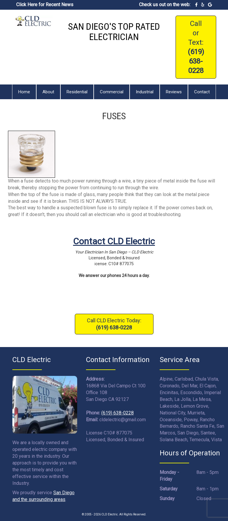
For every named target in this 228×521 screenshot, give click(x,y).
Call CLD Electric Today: (114, 324)
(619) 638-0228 (117, 413)
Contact (202, 91)
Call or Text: (196, 47)
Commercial (111, 91)
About (48, 91)
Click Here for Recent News (44, 4)
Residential (77, 91)
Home (24, 91)
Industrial (144, 91)
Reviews (174, 91)
